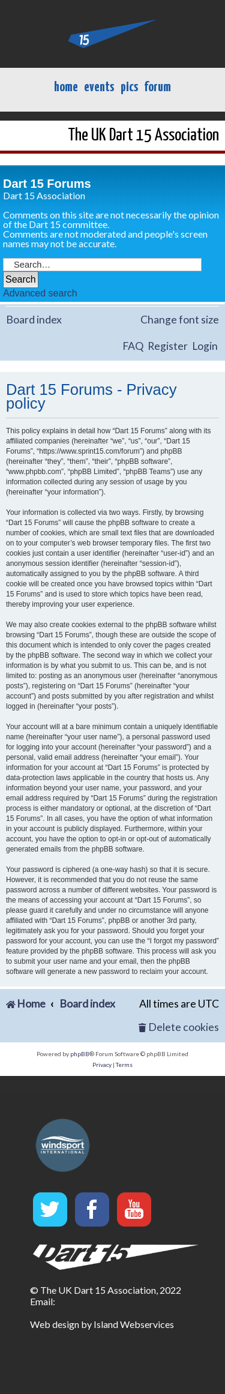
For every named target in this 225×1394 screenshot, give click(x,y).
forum (157, 87)
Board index (34, 319)
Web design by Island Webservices (102, 1324)
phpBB (79, 1053)
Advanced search (40, 293)
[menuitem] (179, 1027)
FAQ (132, 346)
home (66, 87)
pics (129, 87)
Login (205, 346)
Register (168, 346)
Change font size (179, 319)
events (99, 87)
